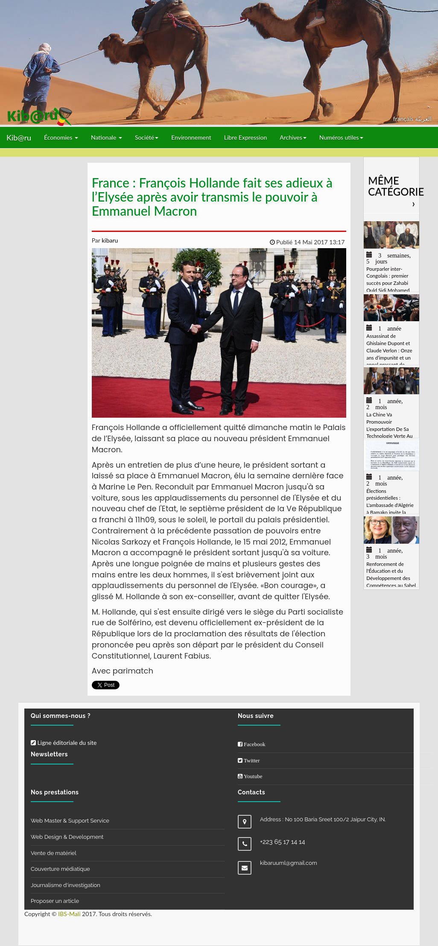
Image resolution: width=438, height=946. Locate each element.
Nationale (106, 137)
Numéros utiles (341, 137)
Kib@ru (18, 137)
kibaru (109, 240)
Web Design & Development (67, 837)
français (404, 118)
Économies (61, 137)
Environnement (191, 137)
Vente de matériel (53, 853)
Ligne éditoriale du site (63, 742)
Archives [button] (293, 137)
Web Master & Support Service (70, 820)
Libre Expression (245, 137)
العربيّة (423, 118)
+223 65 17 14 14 (282, 842)
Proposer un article (55, 901)
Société (146, 137)
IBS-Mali (69, 913)
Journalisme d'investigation (65, 885)
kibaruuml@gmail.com (288, 863)
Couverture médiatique (60, 869)
